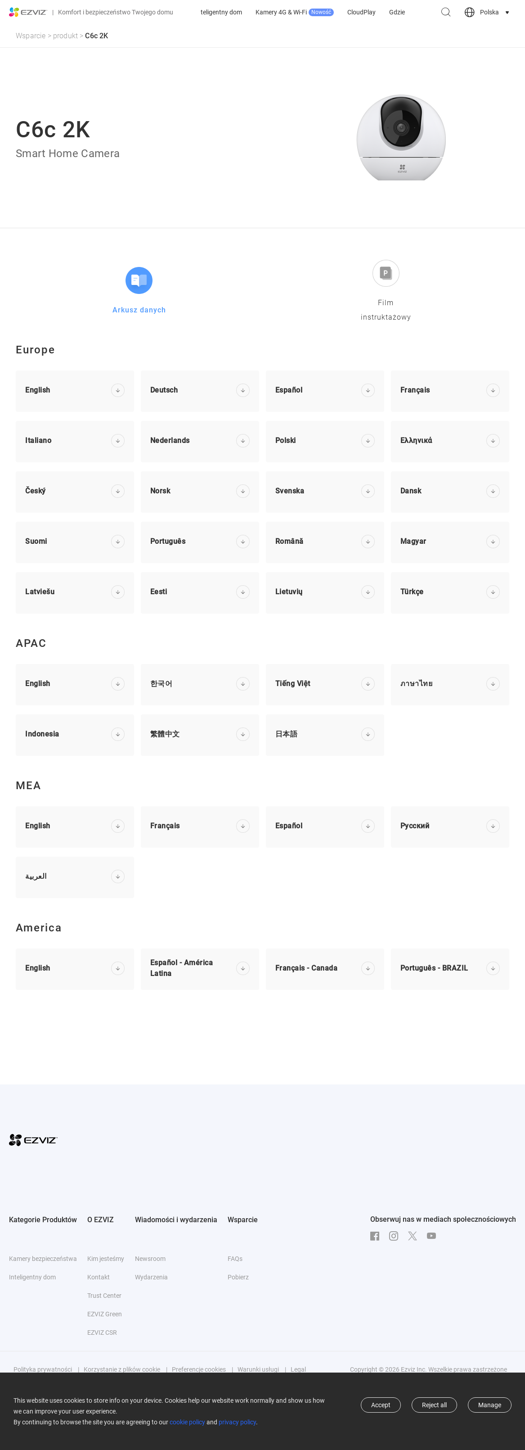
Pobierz (238, 1277)
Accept (380, 1405)
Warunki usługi (258, 1369)
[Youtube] (433, 1236)
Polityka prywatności (42, 1369)
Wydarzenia (151, 1277)
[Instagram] (396, 1236)
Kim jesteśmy (105, 1258)
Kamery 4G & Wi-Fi (388, 12)
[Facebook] (377, 1236)
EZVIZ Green (104, 1314)
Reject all (434, 1405)
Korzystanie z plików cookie (122, 1369)
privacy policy (237, 1422)
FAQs (235, 1258)
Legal (298, 1369)
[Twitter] (415, 1236)
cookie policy (187, 1422)
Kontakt (98, 1277)
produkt (65, 36)
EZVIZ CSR (102, 1332)
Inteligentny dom (311, 12)
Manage (489, 1405)
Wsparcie (31, 36)
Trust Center (104, 1295)
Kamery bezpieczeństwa (241, 12)
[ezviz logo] (28, 12)
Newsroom (150, 1258)
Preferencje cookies (199, 1369)
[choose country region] (487, 12)
